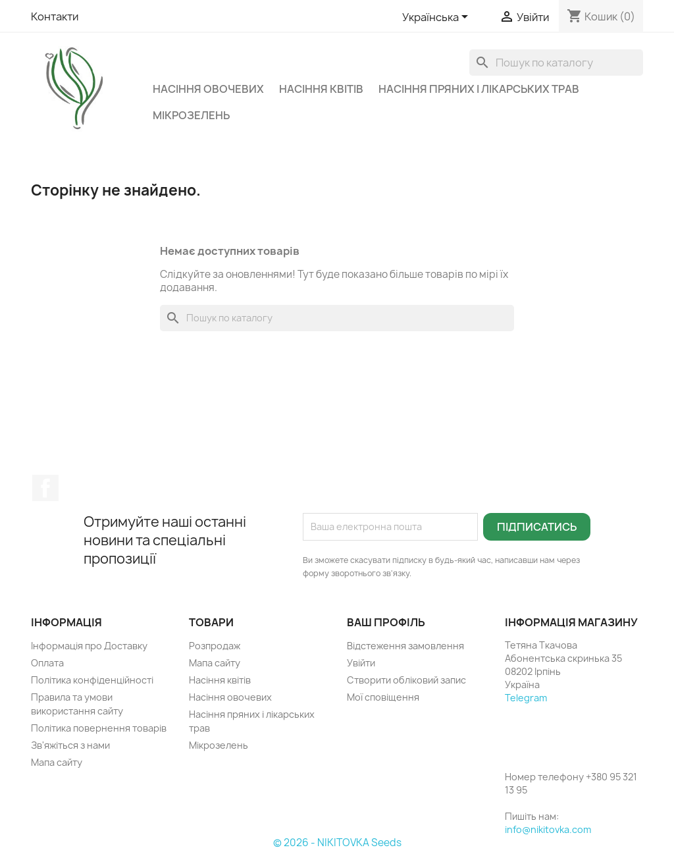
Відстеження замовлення (405, 645)
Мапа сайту (56, 762)
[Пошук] (556, 62)
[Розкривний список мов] (437, 18)
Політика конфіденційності (92, 680)
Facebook (45, 488)
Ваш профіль (386, 622)
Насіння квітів (321, 89)
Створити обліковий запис (406, 680)
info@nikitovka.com (548, 829)
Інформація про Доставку (89, 645)
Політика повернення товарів (99, 728)
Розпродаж (214, 645)
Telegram (526, 697)
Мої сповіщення (383, 697)
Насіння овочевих (208, 89)
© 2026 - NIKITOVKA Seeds (337, 842)
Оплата (47, 663)
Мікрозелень (191, 115)
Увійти (361, 663)
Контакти (54, 16)
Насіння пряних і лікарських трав (478, 89)
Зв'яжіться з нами (70, 745)
